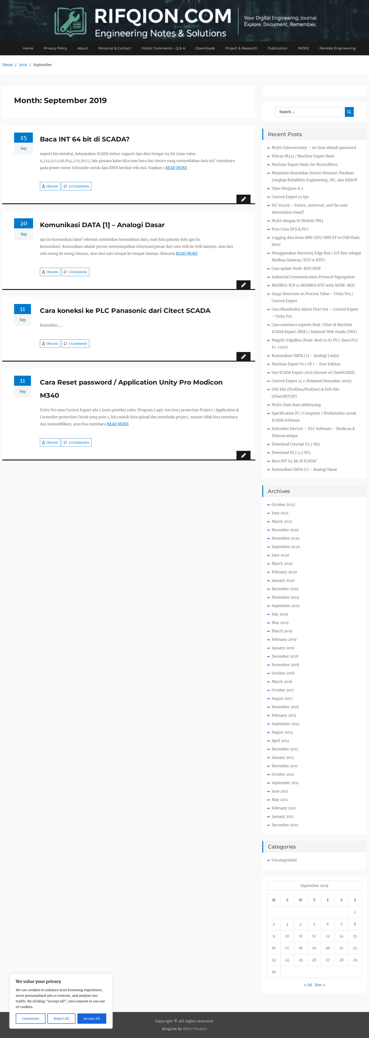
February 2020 (284, 572)
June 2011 (280, 791)
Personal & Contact (113, 48)
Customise (30, 1018)
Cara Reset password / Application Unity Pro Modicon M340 (131, 389)
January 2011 (283, 817)
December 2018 (285, 656)
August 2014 (282, 732)
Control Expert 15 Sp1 (290, 197)
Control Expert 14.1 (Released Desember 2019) (311, 381)
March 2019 (282, 631)
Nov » (320, 985)
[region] (61, 1001)
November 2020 (286, 538)
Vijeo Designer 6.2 (287, 188)
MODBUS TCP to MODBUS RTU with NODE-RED (313, 285)
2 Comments (79, 186)
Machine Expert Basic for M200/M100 (305, 165)
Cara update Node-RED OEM (296, 269)
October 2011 (283, 774)
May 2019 (280, 623)
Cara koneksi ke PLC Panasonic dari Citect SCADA (125, 311)
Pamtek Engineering (339, 48)
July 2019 (280, 614)
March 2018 (282, 682)
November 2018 (285, 665)
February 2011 (284, 808)
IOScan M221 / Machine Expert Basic (303, 156)
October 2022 (283, 505)
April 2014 (280, 741)
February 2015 (284, 715)
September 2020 (286, 547)
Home (26, 48)
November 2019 (285, 597)
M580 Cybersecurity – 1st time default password (314, 148)
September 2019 (286, 606)
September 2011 (285, 783)
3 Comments (79, 443)
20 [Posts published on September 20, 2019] (328, 948)
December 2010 (285, 825)
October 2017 (283, 690)
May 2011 (280, 800)
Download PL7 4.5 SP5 (291, 453)
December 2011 (285, 766)
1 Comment (78, 272)
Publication (279, 48)
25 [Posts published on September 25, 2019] (301, 960)
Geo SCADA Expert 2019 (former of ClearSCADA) (313, 373)
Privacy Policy (54, 48)
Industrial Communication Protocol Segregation (313, 277)
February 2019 (284, 640)
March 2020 (282, 564)
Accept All (92, 1018)
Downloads (206, 48)
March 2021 (282, 521)
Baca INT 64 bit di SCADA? (84, 139)
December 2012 (285, 749)
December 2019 (285, 589)
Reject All (61, 1018)
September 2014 (286, 724)
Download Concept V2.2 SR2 (296, 444)
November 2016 (285, 707)
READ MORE (176, 168)
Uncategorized (284, 860)
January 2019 (283, 648)
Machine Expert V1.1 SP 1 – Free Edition (306, 364)
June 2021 (280, 513)
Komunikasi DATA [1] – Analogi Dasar (102, 225)
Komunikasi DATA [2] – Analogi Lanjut (305, 356)
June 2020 (280, 555)
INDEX (305, 48)
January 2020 (283, 580)
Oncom (52, 186)
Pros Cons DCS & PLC (290, 229)
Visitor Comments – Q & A (163, 48)
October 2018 (283, 673)
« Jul (308, 985)
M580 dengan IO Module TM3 (297, 221)
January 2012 (283, 758)
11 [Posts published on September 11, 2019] (300, 936)
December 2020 (285, 530)
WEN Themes (195, 1029)
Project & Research (242, 48)
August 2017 (282, 699)
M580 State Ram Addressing (296, 405)
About (81, 48)
